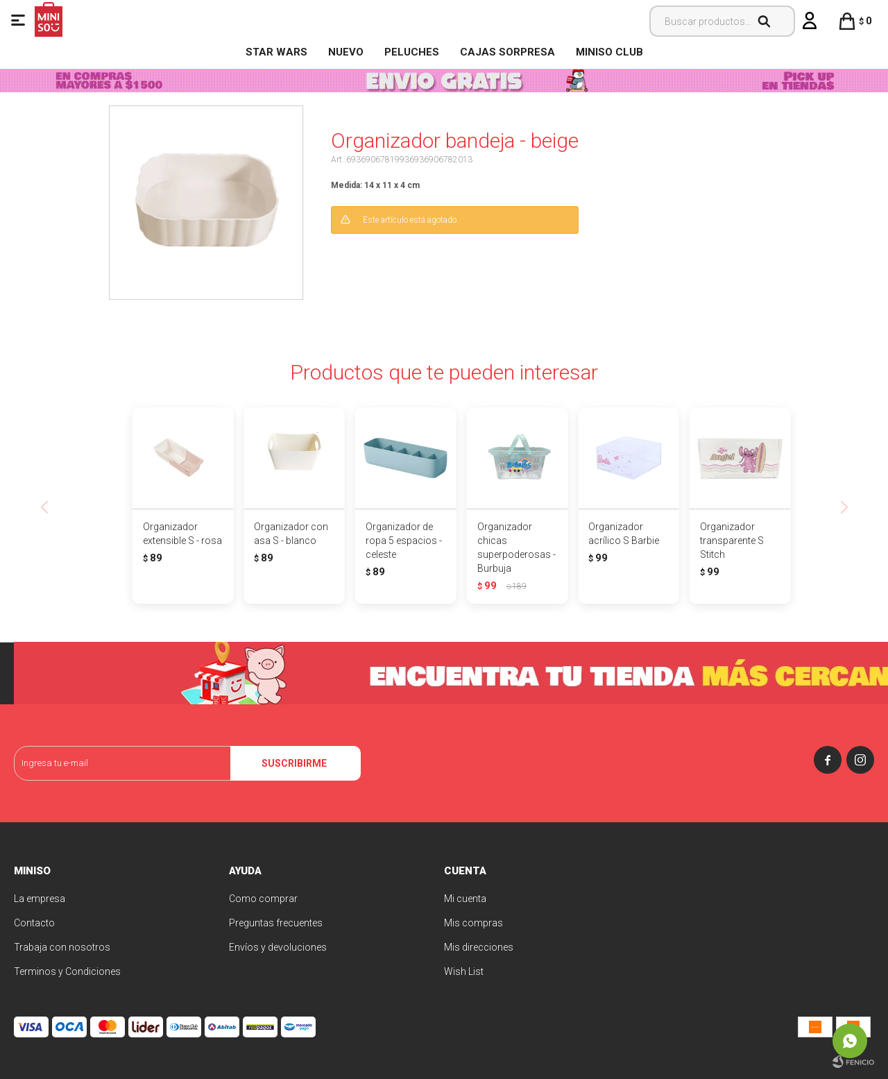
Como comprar (263, 898)
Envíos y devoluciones (278, 947)
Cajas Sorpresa (507, 52)
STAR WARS (276, 52)
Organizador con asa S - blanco (291, 533)
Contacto (34, 922)
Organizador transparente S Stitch (732, 540)
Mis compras (473, 922)
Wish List (464, 971)
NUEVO (346, 52)
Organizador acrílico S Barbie (623, 533)
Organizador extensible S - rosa (182, 533)
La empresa (39, 898)
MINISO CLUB (609, 52)
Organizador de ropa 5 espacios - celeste (404, 540)
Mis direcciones (478, 947)
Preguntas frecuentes (276, 922)
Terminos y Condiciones (67, 971)
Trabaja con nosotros (62, 947)
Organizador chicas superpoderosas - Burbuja (516, 547)
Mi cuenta (465, 898)
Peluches (411, 52)
